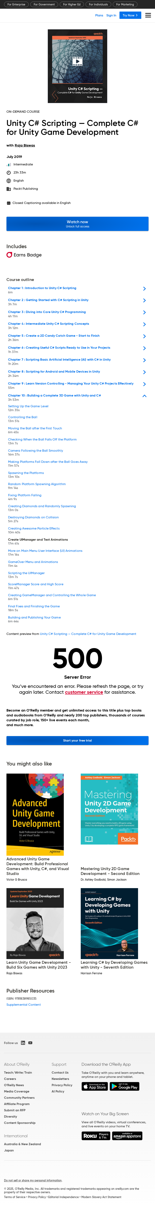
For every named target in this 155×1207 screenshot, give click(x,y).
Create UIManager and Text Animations (38, 542)
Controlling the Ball (22, 419)
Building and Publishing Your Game (34, 620)
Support (59, 1064)
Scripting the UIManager (26, 575)
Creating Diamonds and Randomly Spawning (42, 508)
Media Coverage (16, 1091)
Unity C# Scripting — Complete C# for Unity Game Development (88, 634)
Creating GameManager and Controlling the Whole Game (52, 597)
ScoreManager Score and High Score (35, 587)
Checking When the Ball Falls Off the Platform (42, 442)
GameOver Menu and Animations (33, 564)
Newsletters (60, 1079)
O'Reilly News (14, 1085)
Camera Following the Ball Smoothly (35, 453)
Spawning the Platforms (26, 475)
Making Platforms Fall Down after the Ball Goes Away (48, 464)
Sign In (111, 15)
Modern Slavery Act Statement (101, 1197)
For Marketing (125, 4)
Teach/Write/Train (18, 1072)
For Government (44, 4)
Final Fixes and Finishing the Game (34, 609)
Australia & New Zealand (22, 1144)
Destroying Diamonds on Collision (33, 520)
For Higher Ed (72, 4)
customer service (84, 692)
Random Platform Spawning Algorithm (37, 486)
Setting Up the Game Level (28, 409)
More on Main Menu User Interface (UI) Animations (45, 553)
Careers (10, 1079)
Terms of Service (14, 1197)
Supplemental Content (23, 1005)
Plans (99, 15)
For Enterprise (16, 4)
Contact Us (60, 1072)
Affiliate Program (17, 1104)
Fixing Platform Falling (24, 498)
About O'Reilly (16, 1064)
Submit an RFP (14, 1110)
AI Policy (58, 1091)
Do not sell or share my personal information (33, 1180)
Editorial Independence (63, 1197)
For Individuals (98, 4)
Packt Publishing (26, 189)
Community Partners (19, 1098)
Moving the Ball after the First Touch (35, 431)
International (16, 1135)
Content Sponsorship (20, 1123)
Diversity (10, 1116)
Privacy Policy (62, 1085)
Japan (9, 1150)
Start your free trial (77, 740)
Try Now (130, 15)
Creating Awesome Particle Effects (34, 531)
